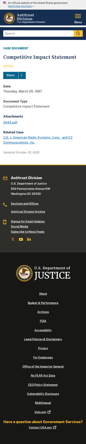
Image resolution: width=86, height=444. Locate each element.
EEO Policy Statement (43, 384)
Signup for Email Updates (28, 221)
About (43, 293)
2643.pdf (10, 122)
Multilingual (43, 402)
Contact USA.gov (43, 427)
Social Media (19, 226)
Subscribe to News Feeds (27, 231)
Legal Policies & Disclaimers (43, 339)
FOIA (43, 321)
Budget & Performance (43, 303)
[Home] (25, 23)
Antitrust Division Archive (28, 211)
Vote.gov (43, 412)
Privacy (43, 348)
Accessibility (43, 330)
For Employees (43, 357)
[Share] (14, 75)
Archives (43, 312)
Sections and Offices (24, 203)
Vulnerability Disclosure (43, 393)
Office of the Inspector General (43, 366)
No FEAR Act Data (43, 375)
